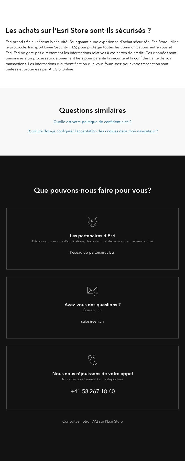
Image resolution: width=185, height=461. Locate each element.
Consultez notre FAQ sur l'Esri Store (92, 421)
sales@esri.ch (92, 321)
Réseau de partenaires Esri (92, 252)
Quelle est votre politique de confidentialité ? (92, 122)
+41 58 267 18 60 (92, 391)
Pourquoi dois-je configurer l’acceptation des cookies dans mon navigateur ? (93, 131)
